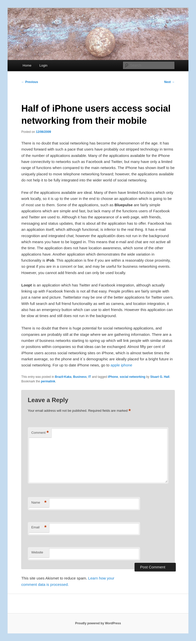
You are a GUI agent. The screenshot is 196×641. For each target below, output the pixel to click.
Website (37, 552)
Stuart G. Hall (159, 377)
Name (39, 502)
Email (39, 527)
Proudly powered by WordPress (98, 623)
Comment (40, 433)
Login (43, 65)
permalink (48, 381)
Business (79, 377)
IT (89, 377)
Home (27, 65)
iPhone (113, 377)
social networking (132, 377)
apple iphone (121, 365)
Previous (29, 82)
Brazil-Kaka (63, 377)
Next (169, 82)
